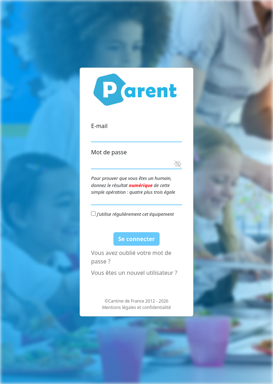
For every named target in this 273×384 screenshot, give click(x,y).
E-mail (99, 126)
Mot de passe (109, 152)
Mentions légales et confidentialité (136, 307)
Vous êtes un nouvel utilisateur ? (134, 273)
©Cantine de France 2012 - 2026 (136, 301)
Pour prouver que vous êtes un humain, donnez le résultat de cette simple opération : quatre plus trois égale (133, 185)
